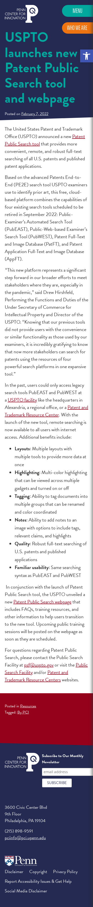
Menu (77, 11)
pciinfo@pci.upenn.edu (25, 837)
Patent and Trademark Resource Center (46, 411)
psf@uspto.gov (39, 664)
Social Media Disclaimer (26, 890)
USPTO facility (22, 400)
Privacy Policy (65, 871)
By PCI (23, 712)
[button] (86, 55)
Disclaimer (14, 871)
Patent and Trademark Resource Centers (36, 675)
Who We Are (77, 28)
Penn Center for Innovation (21, 14)
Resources (28, 706)
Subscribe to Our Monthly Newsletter (62, 759)
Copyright (38, 871)
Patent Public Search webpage (42, 601)
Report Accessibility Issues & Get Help (38, 881)
